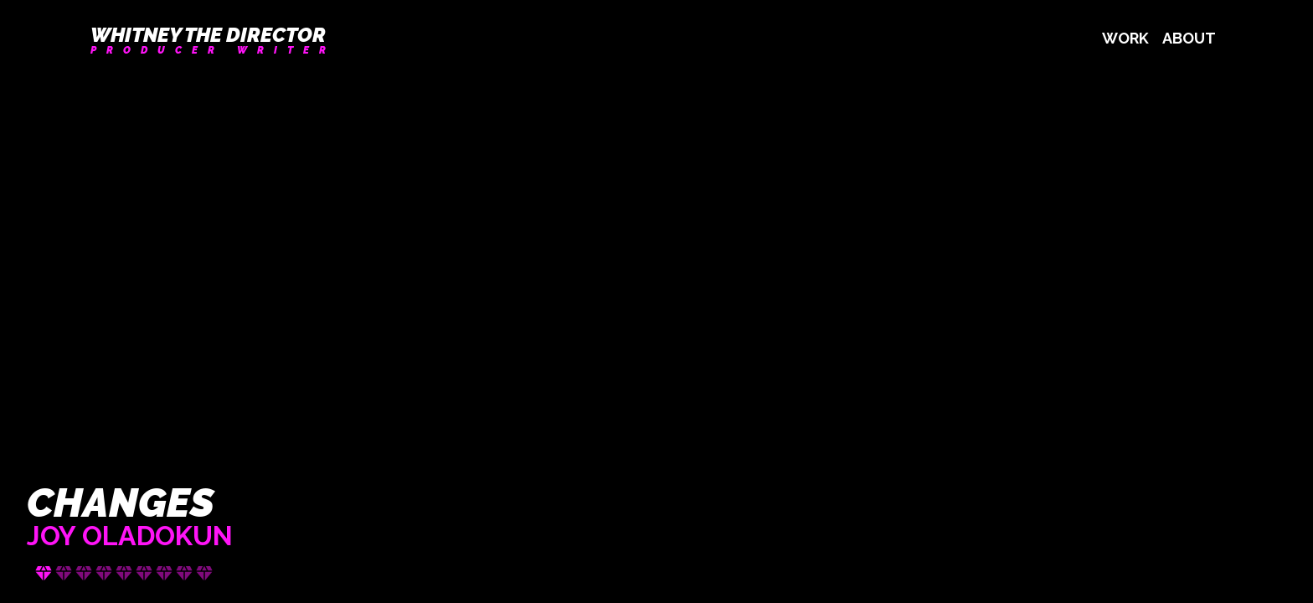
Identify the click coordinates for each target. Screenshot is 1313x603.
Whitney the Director (208, 35)
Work (1125, 38)
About (1189, 38)
